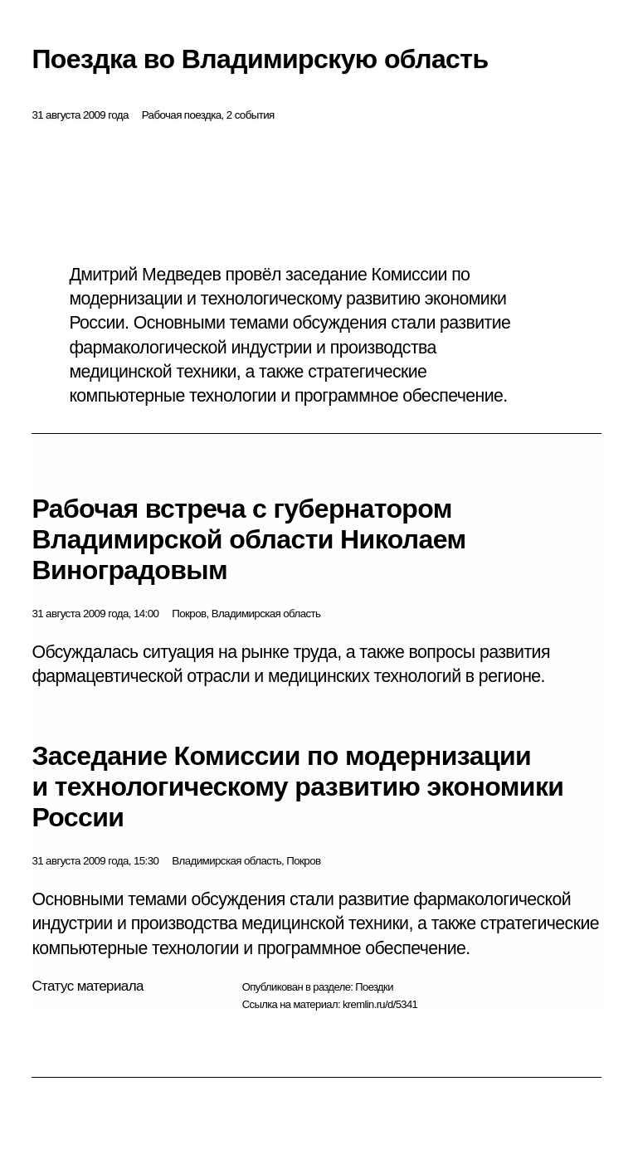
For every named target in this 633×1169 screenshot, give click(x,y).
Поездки (374, 987)
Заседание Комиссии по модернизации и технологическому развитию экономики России (297, 786)
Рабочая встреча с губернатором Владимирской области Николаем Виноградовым (248, 539)
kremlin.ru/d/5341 (380, 1004)
